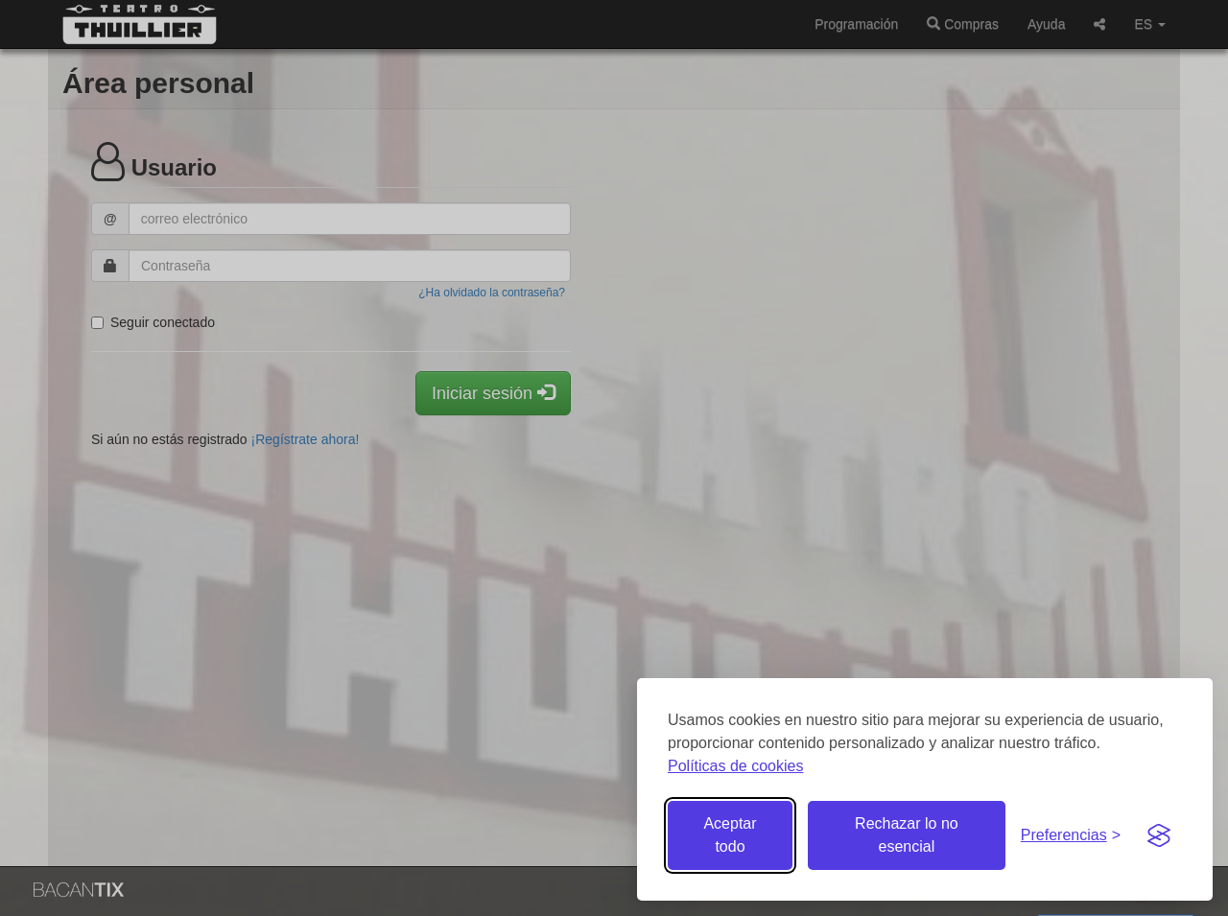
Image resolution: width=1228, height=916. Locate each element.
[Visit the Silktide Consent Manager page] (1159, 835)
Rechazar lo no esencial (906, 835)
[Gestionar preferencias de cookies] (1071, 835)
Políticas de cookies (735, 766)
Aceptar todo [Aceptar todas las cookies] (729, 835)
